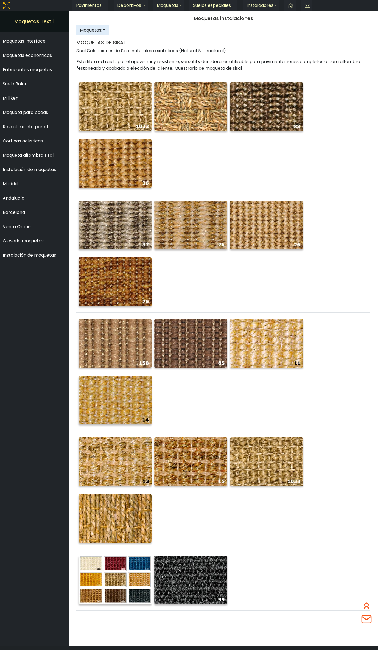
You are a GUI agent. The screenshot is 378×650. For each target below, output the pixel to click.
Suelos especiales (212, 5)
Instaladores (260, 5)
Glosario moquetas (23, 241)
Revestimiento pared (25, 127)
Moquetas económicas (27, 55)
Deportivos (129, 5)
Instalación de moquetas (29, 169)
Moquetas (167, 5)
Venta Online (17, 226)
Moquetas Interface (24, 41)
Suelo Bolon (15, 84)
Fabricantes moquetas (27, 69)
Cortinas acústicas (23, 141)
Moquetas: (91, 30)
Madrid (10, 184)
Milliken (10, 98)
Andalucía (13, 198)
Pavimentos (89, 5)
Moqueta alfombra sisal (28, 155)
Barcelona (14, 212)
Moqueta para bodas (25, 112)
